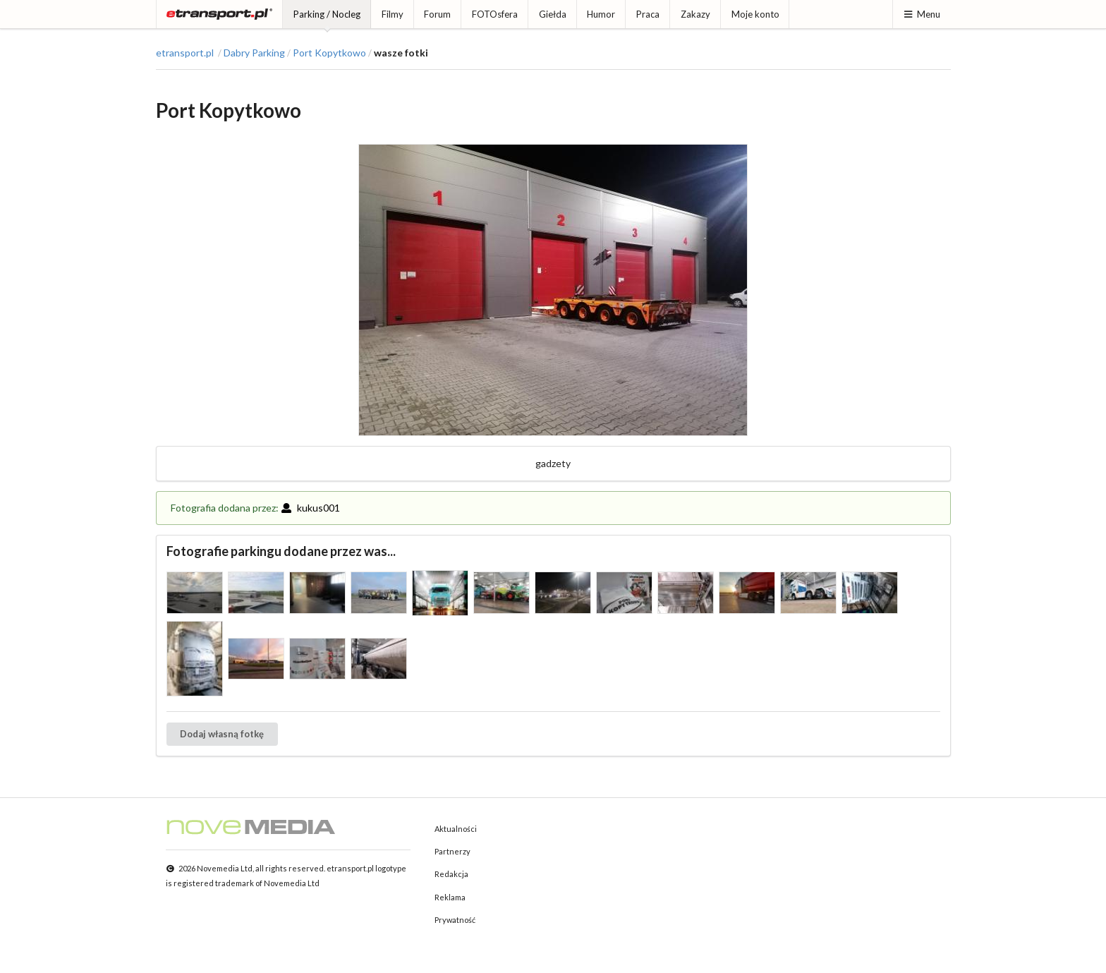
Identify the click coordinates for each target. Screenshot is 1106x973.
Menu (921, 14)
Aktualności (456, 828)
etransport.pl (185, 53)
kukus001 (310, 508)
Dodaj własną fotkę (222, 733)
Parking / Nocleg (326, 14)
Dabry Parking (254, 53)
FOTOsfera (495, 14)
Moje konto (755, 14)
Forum (437, 14)
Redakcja (451, 873)
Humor (601, 14)
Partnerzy (452, 851)
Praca (648, 14)
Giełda (552, 14)
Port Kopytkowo (329, 53)
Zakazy (695, 14)
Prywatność (455, 919)
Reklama (450, 897)
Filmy (392, 14)
